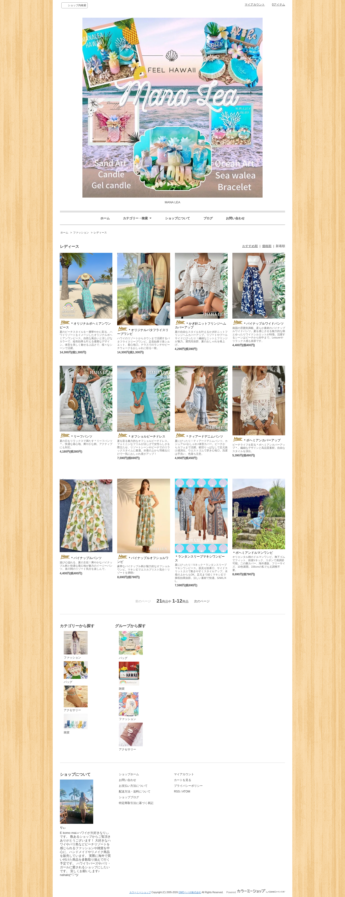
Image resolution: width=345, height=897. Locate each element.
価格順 (266, 246)
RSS (177, 791)
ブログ (208, 218)
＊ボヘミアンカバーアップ (256, 440)
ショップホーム (129, 774)
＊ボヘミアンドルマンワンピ (252, 552)
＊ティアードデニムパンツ (199, 436)
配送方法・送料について (134, 791)
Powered (255, 892)
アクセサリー (76, 699)
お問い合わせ (235, 218)
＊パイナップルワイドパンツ (258, 323)
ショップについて (177, 218)
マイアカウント (255, 4)
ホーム (105, 218)
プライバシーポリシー (188, 785)
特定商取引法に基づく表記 (136, 803)
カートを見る (182, 780)
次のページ (202, 601)
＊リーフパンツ (76, 436)
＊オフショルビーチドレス (141, 436)
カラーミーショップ (140, 892)
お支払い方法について (133, 785)
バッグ (76, 672)
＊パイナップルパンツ (81, 558)
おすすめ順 (250, 246)
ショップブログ (129, 797)
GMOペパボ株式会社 (189, 892)
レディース (100, 232)
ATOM (186, 791)
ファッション (81, 232)
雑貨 (76, 724)
